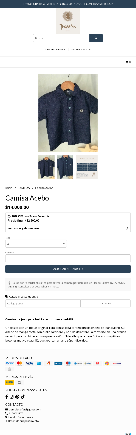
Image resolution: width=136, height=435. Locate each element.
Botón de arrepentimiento (22, 421)
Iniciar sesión (80, 49)
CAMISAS (24, 188)
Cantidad (9, 252)
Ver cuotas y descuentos (23, 228)
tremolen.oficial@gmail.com (23, 409)
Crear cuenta (55, 49)
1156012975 (14, 413)
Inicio (9, 188)
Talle (7, 237)
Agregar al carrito (68, 269)
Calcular (105, 303)
